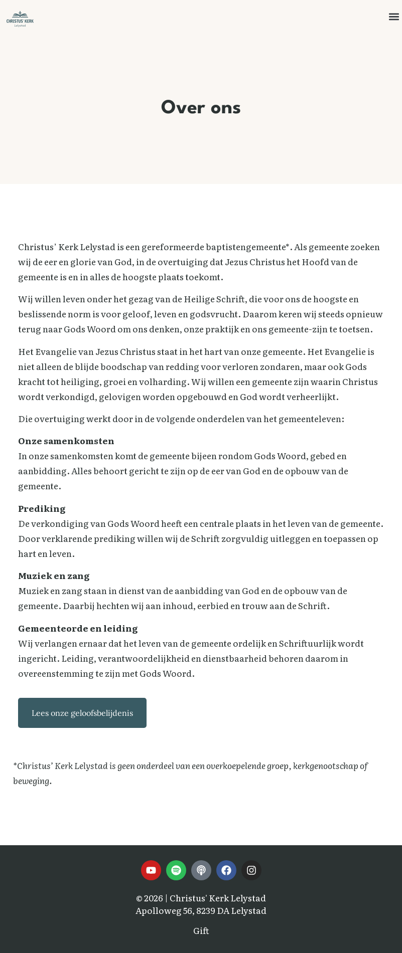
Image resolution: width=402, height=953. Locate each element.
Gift (201, 930)
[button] (393, 17)
